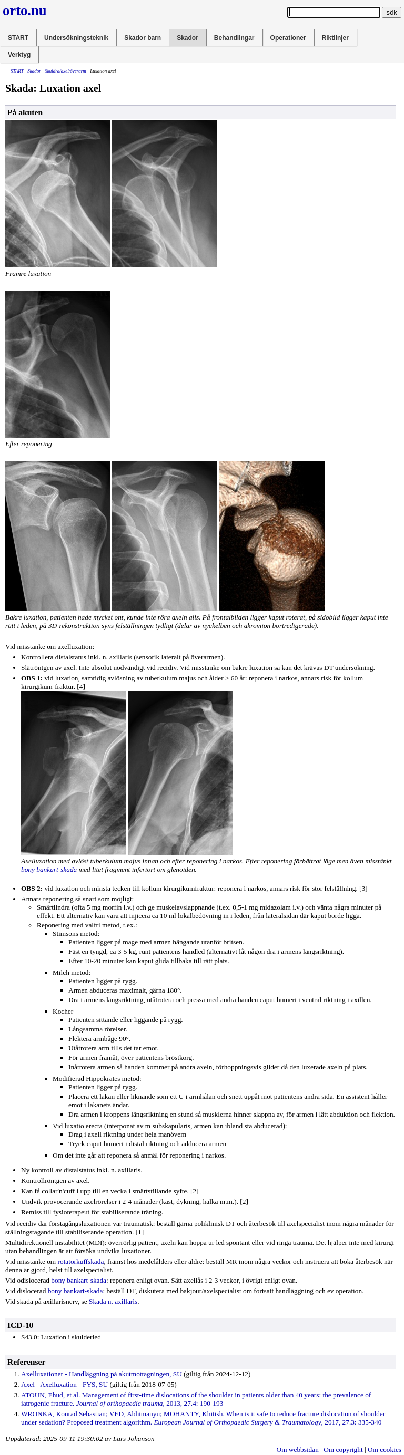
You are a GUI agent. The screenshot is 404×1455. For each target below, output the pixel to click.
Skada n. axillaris (113, 1301)
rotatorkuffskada (81, 1261)
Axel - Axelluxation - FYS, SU (64, 1384)
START (18, 38)
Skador (187, 38)
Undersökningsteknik (76, 38)
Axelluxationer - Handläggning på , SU (101, 1374)
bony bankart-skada (49, 869)
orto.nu (25, 10)
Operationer (288, 38)
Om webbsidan (298, 1449)
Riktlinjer (335, 38)
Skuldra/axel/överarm (65, 71)
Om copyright (343, 1449)
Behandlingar (234, 38)
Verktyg (19, 54)
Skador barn (142, 38)
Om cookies (384, 1449)
